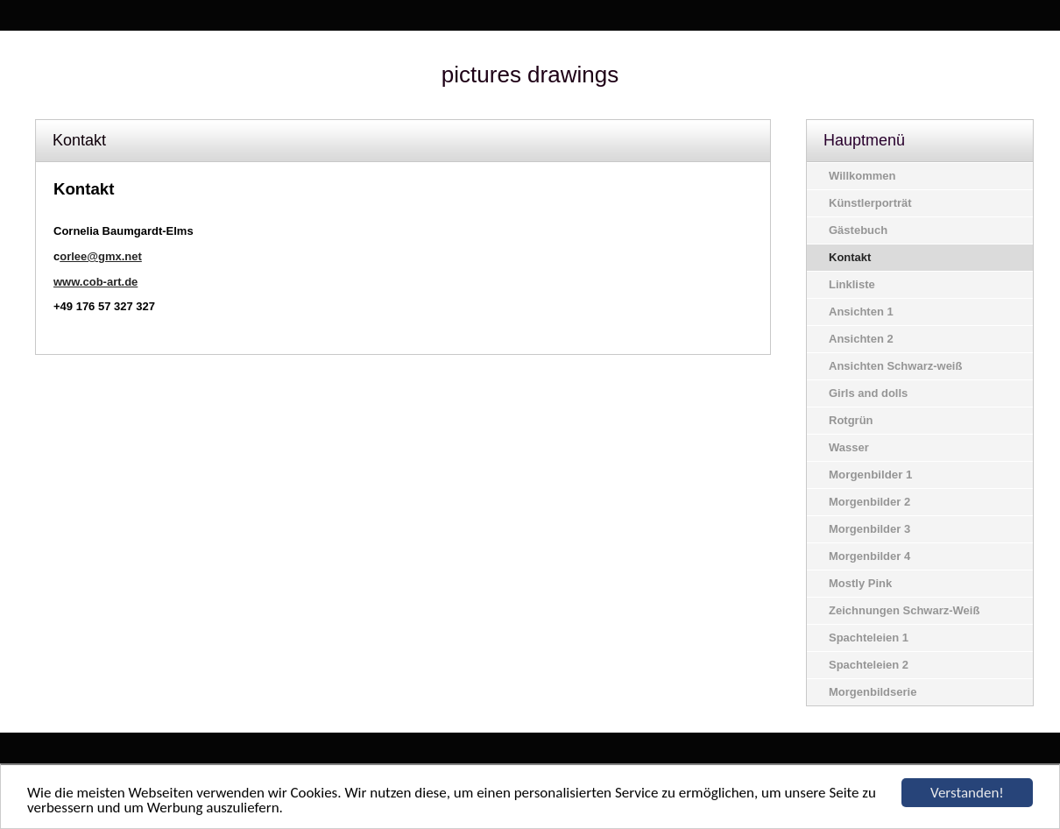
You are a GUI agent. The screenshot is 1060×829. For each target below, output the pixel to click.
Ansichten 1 (861, 311)
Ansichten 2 (861, 338)
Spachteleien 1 (868, 637)
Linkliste (852, 284)
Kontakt (850, 257)
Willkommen (862, 175)
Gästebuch (858, 230)
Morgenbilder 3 (869, 528)
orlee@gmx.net (101, 256)
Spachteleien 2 (868, 664)
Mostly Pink (860, 583)
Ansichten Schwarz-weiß (895, 365)
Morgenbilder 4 (869, 556)
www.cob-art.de (95, 281)
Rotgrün (851, 420)
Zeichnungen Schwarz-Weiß (904, 610)
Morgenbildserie (872, 691)
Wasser (849, 447)
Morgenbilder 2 (869, 501)
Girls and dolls (868, 393)
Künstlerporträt (870, 202)
